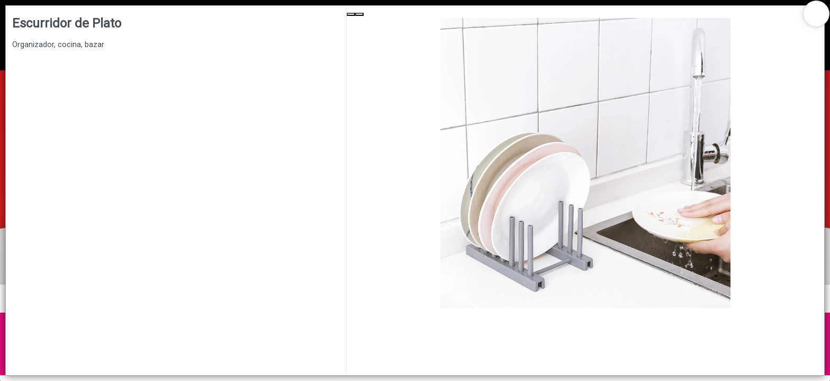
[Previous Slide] (351, 14)
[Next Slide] (359, 14)
